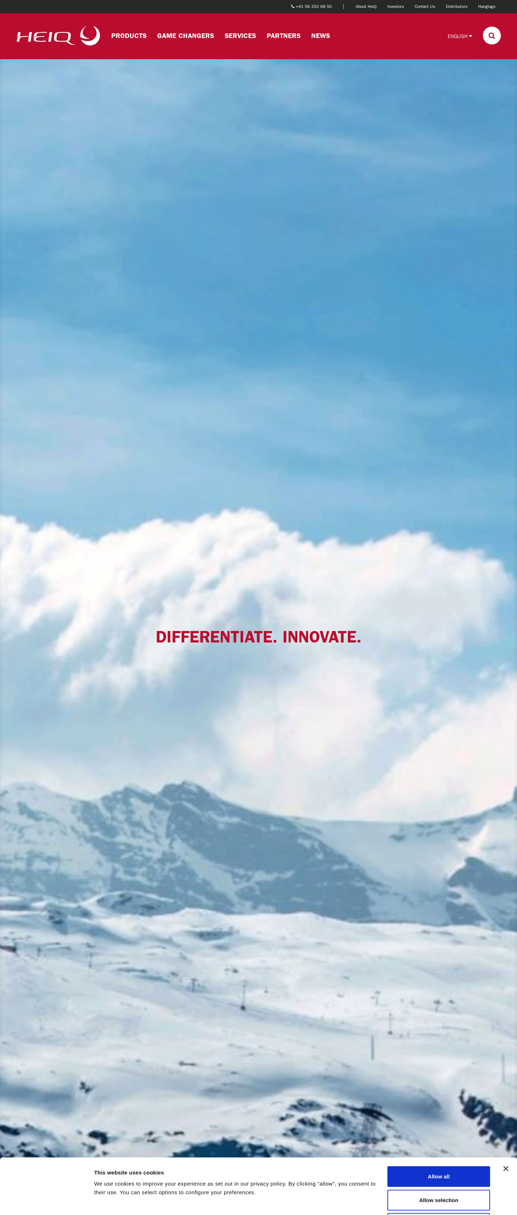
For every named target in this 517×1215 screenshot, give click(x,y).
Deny (439, 1168)
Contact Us (425, 6)
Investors (395, 6)
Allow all (439, 1121)
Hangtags (486, 6)
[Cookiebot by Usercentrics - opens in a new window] (46, 1201)
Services (240, 36)
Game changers (185, 36)
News (320, 36)
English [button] (460, 36)
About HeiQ (366, 6)
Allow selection (438, 1144)
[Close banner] (505, 1113)
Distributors (456, 6)
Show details (376, 1201)
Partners (284, 36)
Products (128, 36)
